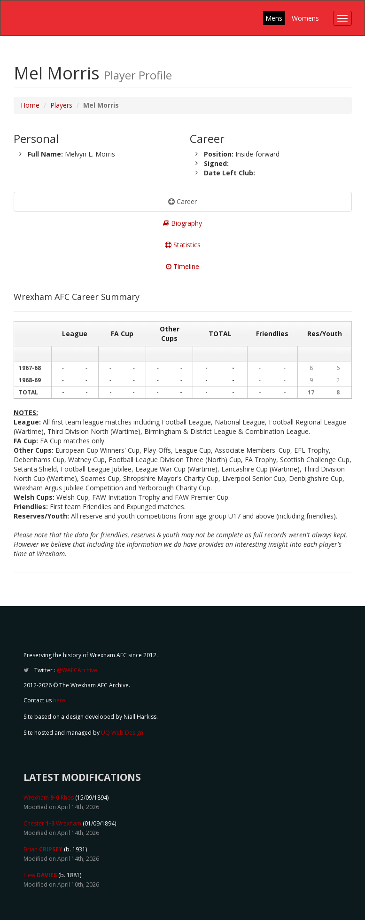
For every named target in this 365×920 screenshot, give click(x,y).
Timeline (182, 266)
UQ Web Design (122, 733)
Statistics (183, 244)
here (59, 700)
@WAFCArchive (77, 670)
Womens (305, 18)
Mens (273, 18)
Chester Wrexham (52, 823)
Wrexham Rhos (48, 798)
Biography (182, 223)
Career (182, 201)
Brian (42, 849)
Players (61, 105)
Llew (40, 875)
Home (30, 105)
